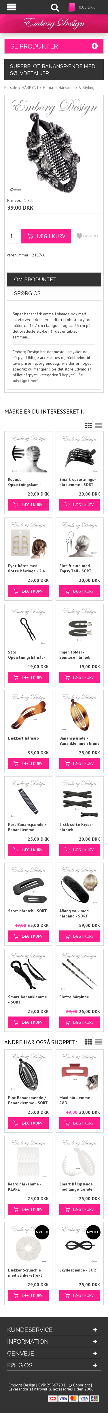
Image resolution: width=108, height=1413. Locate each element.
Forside (10, 87)
